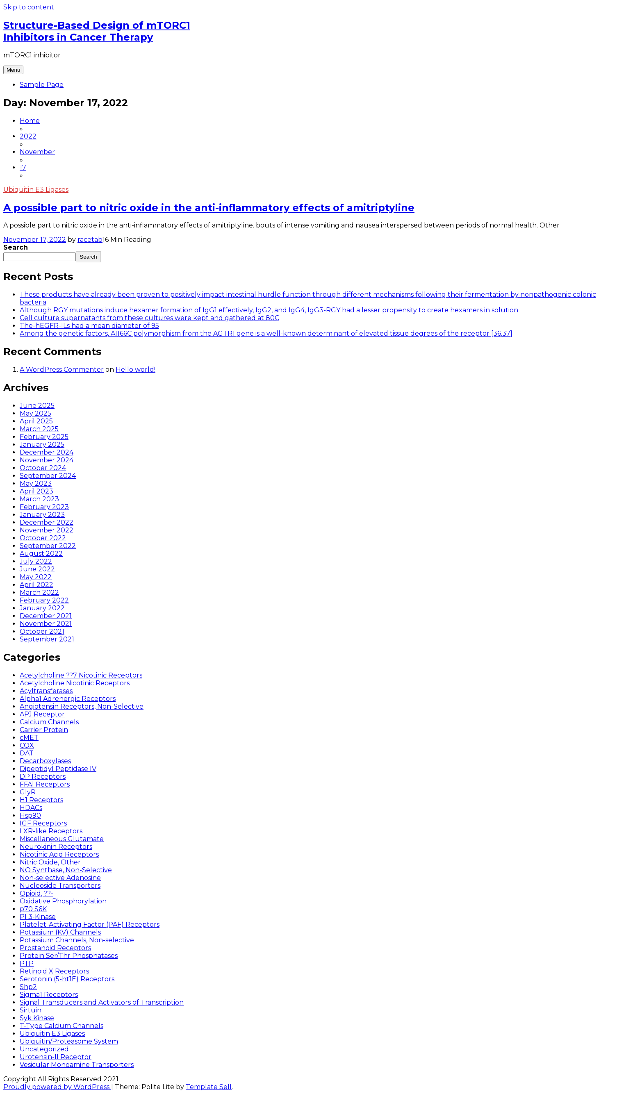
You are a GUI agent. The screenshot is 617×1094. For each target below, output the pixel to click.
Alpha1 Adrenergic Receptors (68, 699)
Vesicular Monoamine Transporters (77, 1065)
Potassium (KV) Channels (60, 932)
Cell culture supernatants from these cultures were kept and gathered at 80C (149, 318)
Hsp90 (30, 815)
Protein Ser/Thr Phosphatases (69, 956)
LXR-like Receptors (51, 831)
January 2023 (42, 515)
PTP (27, 963)
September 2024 (48, 476)
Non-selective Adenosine (60, 878)
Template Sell (209, 1087)
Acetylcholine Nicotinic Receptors (75, 683)
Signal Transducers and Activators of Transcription (102, 1002)
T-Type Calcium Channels (61, 1026)
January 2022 (42, 608)
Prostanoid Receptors (55, 948)
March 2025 (39, 429)
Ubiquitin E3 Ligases (35, 189)
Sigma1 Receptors (49, 994)
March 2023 (39, 499)
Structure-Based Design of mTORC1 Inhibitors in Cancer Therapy (96, 31)
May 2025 (35, 413)
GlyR (28, 792)
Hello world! (135, 369)
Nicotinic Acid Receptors (59, 854)
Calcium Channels (49, 722)
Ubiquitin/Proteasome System (69, 1041)
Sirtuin (30, 1010)
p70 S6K (33, 909)
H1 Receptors (41, 800)
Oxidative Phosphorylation (63, 901)
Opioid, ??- (36, 893)
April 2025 (36, 421)
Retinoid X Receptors (54, 971)
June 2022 (37, 569)
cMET (29, 737)
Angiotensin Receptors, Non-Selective (81, 706)
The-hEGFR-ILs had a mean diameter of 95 (89, 326)
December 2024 (46, 452)
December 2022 (46, 522)
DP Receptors (43, 776)
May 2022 (36, 577)
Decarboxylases (45, 761)
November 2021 (46, 624)
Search (15, 247)
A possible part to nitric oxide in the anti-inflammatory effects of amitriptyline (208, 208)
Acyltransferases (46, 691)
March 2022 (39, 592)
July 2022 (36, 561)
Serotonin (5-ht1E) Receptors (67, 979)
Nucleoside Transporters (60, 885)
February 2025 (44, 437)
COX (27, 745)
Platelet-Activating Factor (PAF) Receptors (89, 924)
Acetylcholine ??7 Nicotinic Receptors (81, 675)
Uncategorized (44, 1049)
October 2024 (43, 468)
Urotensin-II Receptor (55, 1057)
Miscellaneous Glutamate (62, 839)
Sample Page (42, 85)
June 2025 (37, 405)
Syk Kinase (37, 1018)
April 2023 (36, 491)
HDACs (31, 808)
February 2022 (44, 600)
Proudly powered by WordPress (57, 1087)
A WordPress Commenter (62, 369)
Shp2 (28, 987)
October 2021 (42, 631)
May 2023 (36, 483)
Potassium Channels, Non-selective (77, 940)
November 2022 (46, 530)
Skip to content (28, 7)
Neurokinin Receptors (56, 847)
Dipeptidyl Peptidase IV (58, 769)
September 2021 (47, 639)
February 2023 (44, 507)
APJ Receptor (42, 714)
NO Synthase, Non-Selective (66, 870)
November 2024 (46, 460)
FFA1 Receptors (45, 784)
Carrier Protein (44, 730)
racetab (89, 239)
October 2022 (43, 538)
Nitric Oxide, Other (50, 862)
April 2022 (36, 585)
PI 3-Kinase (38, 917)
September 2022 (48, 546)
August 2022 (41, 553)
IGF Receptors (43, 823)
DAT (27, 753)
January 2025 (42, 444)
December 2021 (46, 616)
